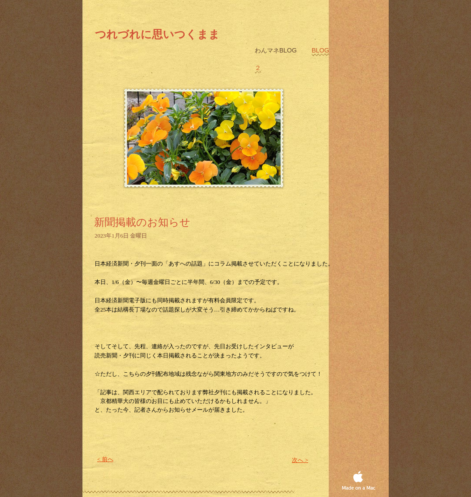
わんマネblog (277, 50)
